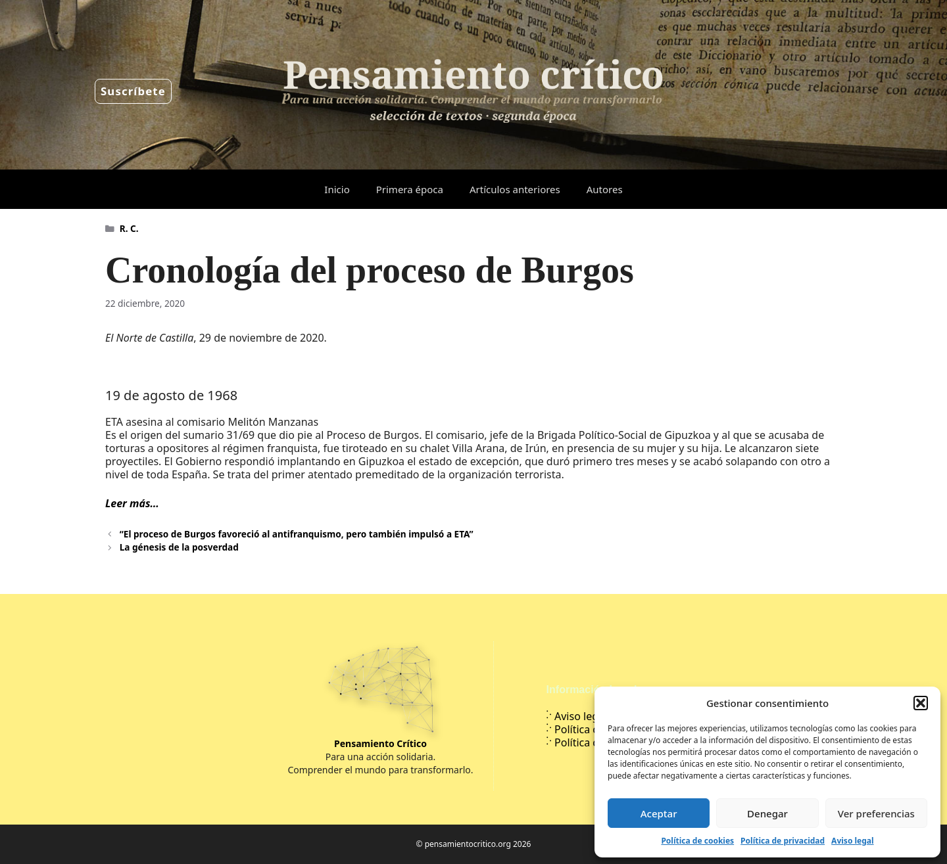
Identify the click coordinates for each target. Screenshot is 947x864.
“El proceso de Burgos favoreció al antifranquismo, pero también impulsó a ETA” (297, 534)
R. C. (129, 228)
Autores (605, 189)
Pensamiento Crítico (380, 743)
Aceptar (659, 813)
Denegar (767, 813)
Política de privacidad (783, 840)
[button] (920, 703)
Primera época (409, 189)
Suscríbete (133, 91)
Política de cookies (697, 840)
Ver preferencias (876, 813)
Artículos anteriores (515, 189)
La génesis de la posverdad (179, 547)
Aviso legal (852, 840)
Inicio (336, 189)
